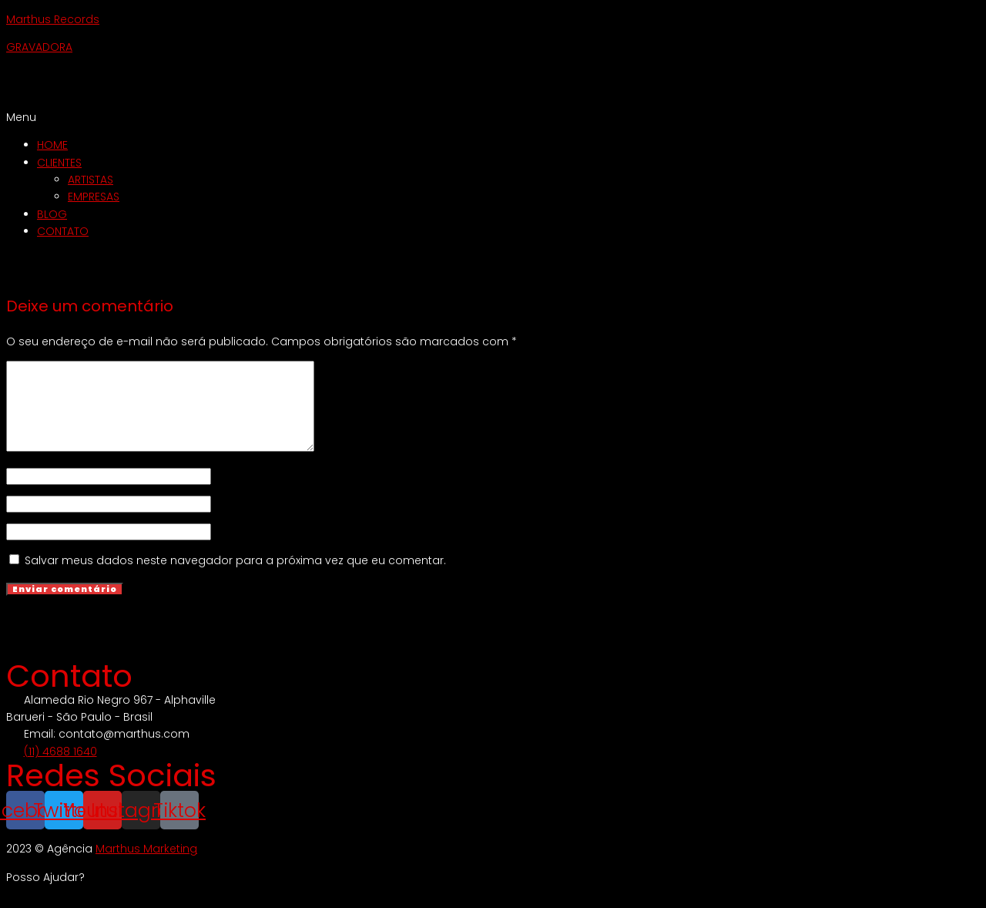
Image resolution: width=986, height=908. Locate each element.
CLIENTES (59, 162)
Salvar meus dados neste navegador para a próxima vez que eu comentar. (235, 576)
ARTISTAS (90, 179)
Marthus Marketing (146, 865)
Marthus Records (52, 19)
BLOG (52, 214)
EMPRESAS (93, 196)
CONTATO (63, 231)
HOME (52, 145)
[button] (493, 117)
